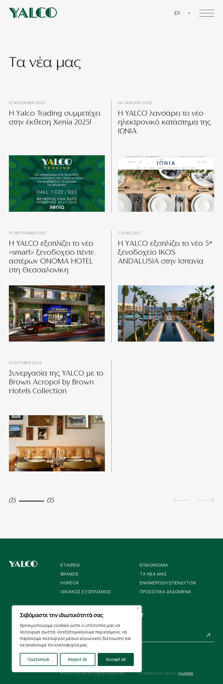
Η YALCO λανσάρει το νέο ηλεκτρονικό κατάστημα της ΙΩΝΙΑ (164, 123)
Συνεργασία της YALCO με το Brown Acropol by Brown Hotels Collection (56, 383)
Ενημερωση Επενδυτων (168, 583)
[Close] (137, 608)
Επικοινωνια (154, 565)
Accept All (116, 659)
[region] (77, 638)
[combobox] (183, 13)
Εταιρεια (70, 565)
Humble (185, 673)
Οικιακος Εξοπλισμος (86, 591)
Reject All (77, 659)
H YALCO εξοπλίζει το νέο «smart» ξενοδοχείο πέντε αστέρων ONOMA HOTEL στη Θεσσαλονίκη (51, 257)
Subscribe (208, 635)
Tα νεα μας (153, 574)
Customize (38, 659)
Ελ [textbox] (177, 13)
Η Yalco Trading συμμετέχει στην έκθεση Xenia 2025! (54, 118)
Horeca (70, 583)
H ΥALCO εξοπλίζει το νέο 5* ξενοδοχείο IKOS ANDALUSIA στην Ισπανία (165, 253)
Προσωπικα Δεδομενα (165, 591)
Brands (69, 574)
